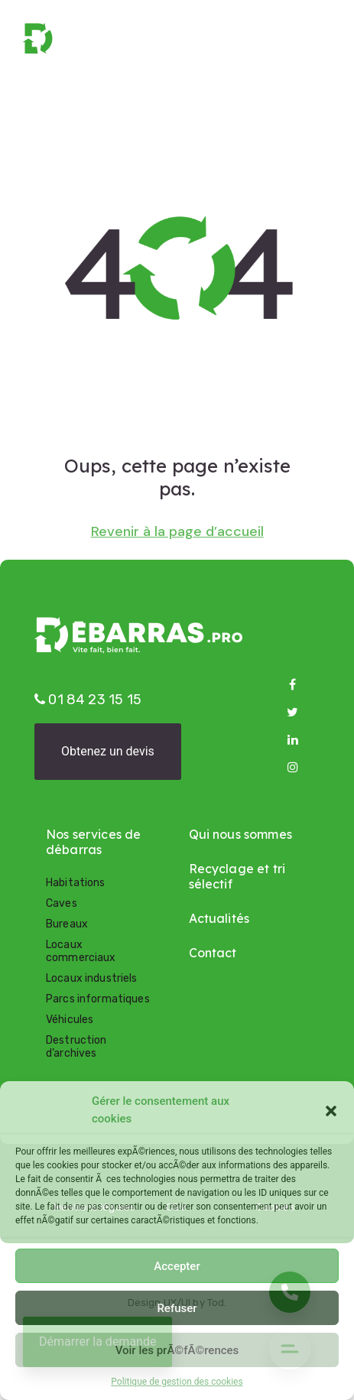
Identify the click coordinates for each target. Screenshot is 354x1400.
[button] (331, 1110)
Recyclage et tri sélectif (237, 876)
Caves (61, 903)
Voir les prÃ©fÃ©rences (177, 1350)
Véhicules (69, 1019)
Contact (213, 952)
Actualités (219, 918)
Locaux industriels (92, 978)
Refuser (176, 1308)
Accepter (177, 1266)
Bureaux (67, 924)
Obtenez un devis (107, 751)
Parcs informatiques (98, 998)
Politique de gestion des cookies (176, 1381)
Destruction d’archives (76, 1047)
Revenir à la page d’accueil (177, 532)
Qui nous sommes (240, 834)
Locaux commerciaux (81, 951)
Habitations (76, 882)
